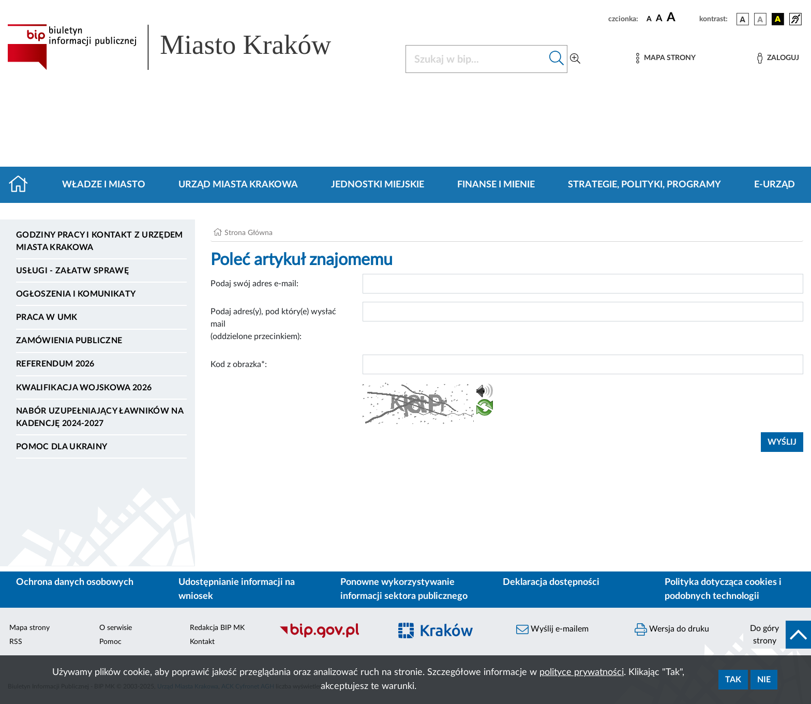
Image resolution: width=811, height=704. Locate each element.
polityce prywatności (581, 672)
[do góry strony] (777, 635)
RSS (15, 642)
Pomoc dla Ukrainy (61, 447)
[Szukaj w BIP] (476, 59)
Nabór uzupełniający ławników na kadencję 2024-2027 (99, 417)
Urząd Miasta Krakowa (238, 184)
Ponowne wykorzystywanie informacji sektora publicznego (404, 589)
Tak (733, 680)
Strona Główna (248, 233)
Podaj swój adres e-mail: (254, 284)
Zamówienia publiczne (69, 340)
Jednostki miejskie (377, 184)
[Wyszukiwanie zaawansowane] (575, 59)
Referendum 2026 (55, 364)
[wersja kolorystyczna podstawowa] (742, 19)
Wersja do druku (672, 629)
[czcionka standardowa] (649, 18)
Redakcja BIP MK (217, 628)
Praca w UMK (47, 317)
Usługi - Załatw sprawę (72, 271)
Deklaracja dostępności (551, 582)
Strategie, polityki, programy (644, 184)
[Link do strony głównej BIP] (184, 47)
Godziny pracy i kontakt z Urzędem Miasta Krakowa (99, 241)
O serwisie (115, 628)
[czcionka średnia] (659, 19)
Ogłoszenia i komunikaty (76, 294)
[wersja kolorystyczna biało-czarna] (760, 19)
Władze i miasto (103, 184)
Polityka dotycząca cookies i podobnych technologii (723, 589)
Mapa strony (29, 628)
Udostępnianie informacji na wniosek (236, 589)
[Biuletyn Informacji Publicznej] (329, 636)
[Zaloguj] (778, 58)
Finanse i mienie (496, 184)
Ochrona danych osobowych (74, 582)
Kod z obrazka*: (239, 364)
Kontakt (202, 642)
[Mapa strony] (666, 58)
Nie (764, 680)
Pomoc (110, 642)
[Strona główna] (22, 185)
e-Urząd (774, 184)
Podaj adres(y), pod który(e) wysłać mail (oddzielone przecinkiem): (273, 324)
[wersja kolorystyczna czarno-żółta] (778, 19)
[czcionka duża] (681, 17)
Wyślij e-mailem (552, 629)
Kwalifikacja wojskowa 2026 (84, 388)
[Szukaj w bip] (556, 59)
